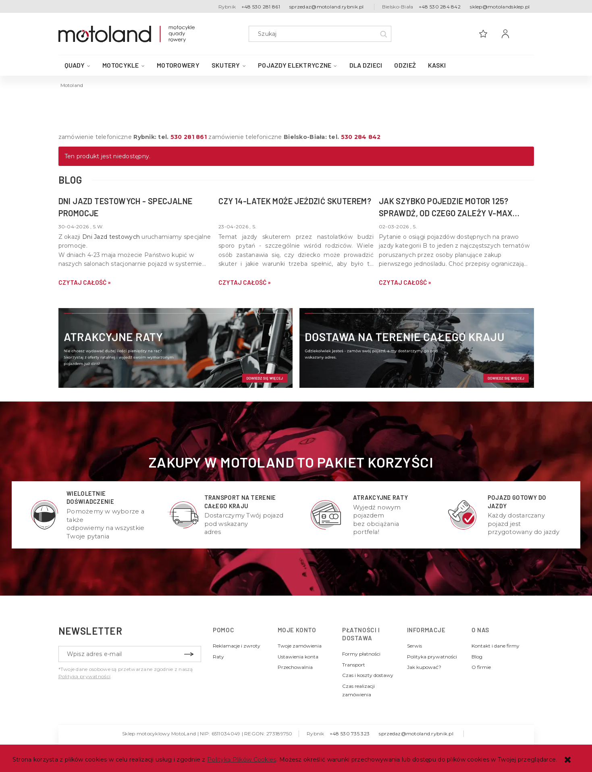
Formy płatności (361, 654)
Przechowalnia (295, 667)
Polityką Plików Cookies (241, 759)
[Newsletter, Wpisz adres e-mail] (129, 654)
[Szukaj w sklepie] (321, 34)
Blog (477, 657)
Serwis (414, 646)
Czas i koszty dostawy (367, 675)
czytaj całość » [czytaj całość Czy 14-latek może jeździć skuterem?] (244, 282)
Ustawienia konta (298, 657)
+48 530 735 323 (350, 734)
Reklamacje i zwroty (236, 646)
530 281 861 (188, 137)
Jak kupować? (424, 667)
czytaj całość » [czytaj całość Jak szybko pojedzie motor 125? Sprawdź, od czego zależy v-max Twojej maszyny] (405, 282)
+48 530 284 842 (440, 7)
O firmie (481, 667)
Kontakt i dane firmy (495, 646)
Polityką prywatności (84, 676)
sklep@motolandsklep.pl (500, 7)
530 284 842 (361, 137)
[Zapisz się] (189, 654)
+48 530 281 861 (260, 7)
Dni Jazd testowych (111, 236)
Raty (218, 657)
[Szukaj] (383, 34)
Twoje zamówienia (300, 646)
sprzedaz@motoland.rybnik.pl (326, 7)
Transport (353, 665)
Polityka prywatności (432, 657)
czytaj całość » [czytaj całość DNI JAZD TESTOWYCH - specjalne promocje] (84, 282)
